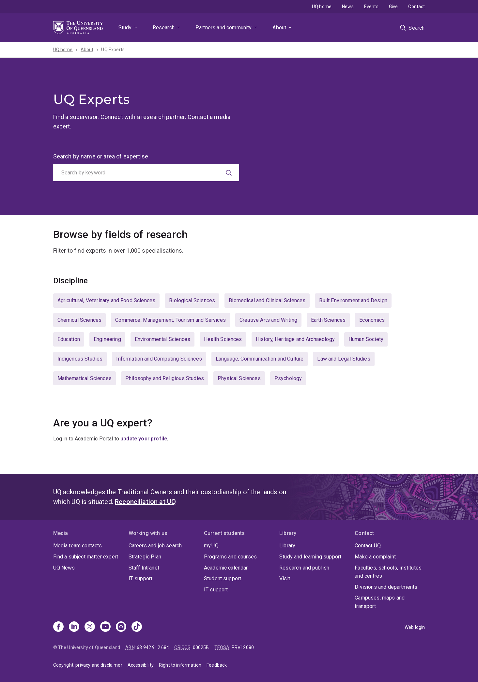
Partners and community (223, 27)
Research (164, 27)
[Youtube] (105, 627)
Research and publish (304, 568)
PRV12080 (243, 647)
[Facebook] (58, 627)
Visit (284, 578)
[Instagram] (121, 627)
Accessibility (141, 665)
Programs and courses (230, 557)
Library (287, 545)
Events (371, 6)
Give (393, 6)
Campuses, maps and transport (380, 602)
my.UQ (211, 545)
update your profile (143, 439)
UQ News (64, 568)
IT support (141, 578)
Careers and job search (155, 545)
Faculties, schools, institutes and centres (388, 572)
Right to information (180, 665)
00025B (201, 647)
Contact (416, 6)
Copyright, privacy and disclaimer (87, 665)
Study (125, 27)
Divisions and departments (386, 587)
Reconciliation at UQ (145, 502)
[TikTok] (136, 627)
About (279, 27)
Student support (222, 578)
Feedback (217, 665)
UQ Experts (113, 49)
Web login (415, 627)
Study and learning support (310, 557)
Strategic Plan (145, 557)
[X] (90, 627)
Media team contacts (77, 545)
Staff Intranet (144, 568)
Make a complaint (375, 557)
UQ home (322, 6)
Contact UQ (368, 545)
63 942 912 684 (153, 647)
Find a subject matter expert (85, 557)
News (348, 6)
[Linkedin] (74, 627)
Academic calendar (226, 568)
